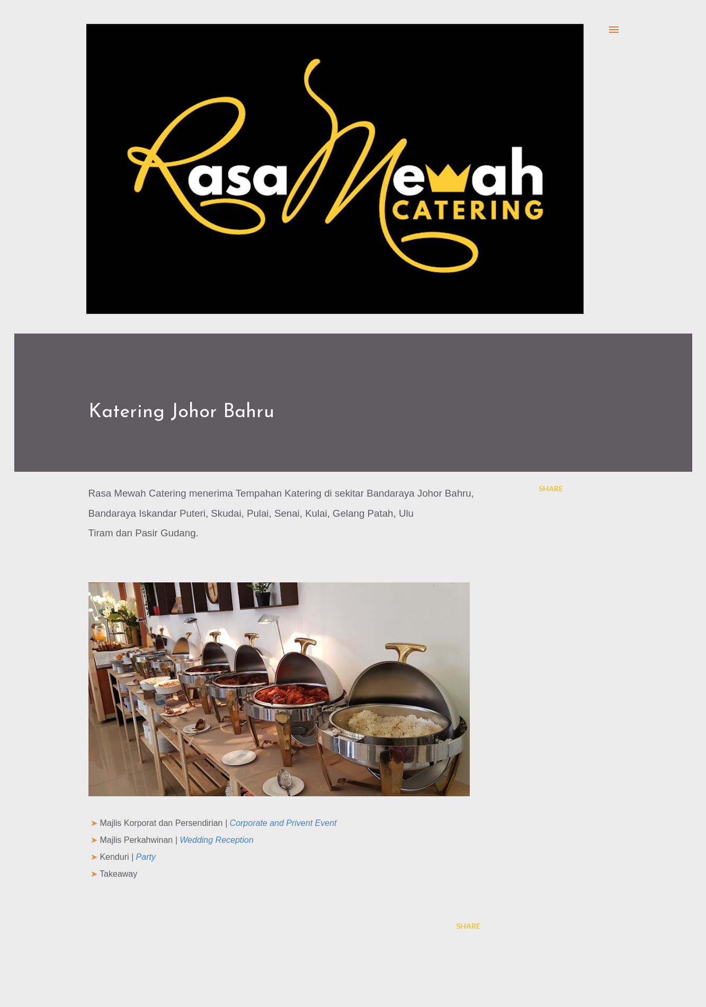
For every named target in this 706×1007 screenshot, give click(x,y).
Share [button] (551, 488)
